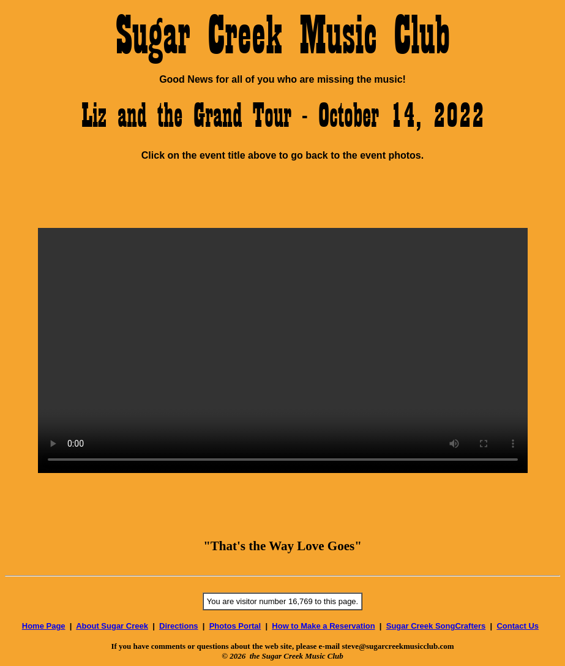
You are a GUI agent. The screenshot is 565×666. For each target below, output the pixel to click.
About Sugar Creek (112, 625)
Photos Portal (235, 625)
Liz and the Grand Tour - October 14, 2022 (282, 114)
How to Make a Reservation (323, 625)
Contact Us (517, 625)
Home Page (43, 625)
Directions (178, 625)
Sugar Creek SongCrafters (436, 625)
